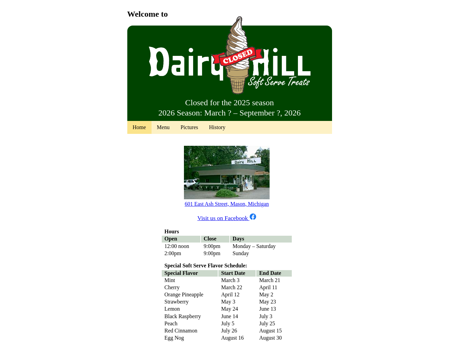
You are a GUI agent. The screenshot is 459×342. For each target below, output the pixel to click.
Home (139, 127)
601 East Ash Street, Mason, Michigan (227, 204)
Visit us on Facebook (226, 218)
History (217, 127)
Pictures (189, 127)
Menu (163, 127)
